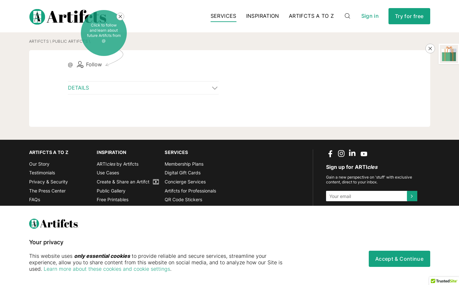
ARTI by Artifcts (117, 164)
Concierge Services (185, 181)
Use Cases (108, 172)
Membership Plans (184, 164)
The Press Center (47, 190)
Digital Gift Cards (183, 172)
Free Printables (112, 199)
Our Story (39, 164)
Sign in (370, 16)
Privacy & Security (48, 181)
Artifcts (39, 41)
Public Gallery (111, 190)
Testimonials (42, 172)
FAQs (34, 199)
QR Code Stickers (183, 199)
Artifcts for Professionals (190, 190)
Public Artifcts (70, 41)
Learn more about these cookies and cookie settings (107, 269)
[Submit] (412, 196)
